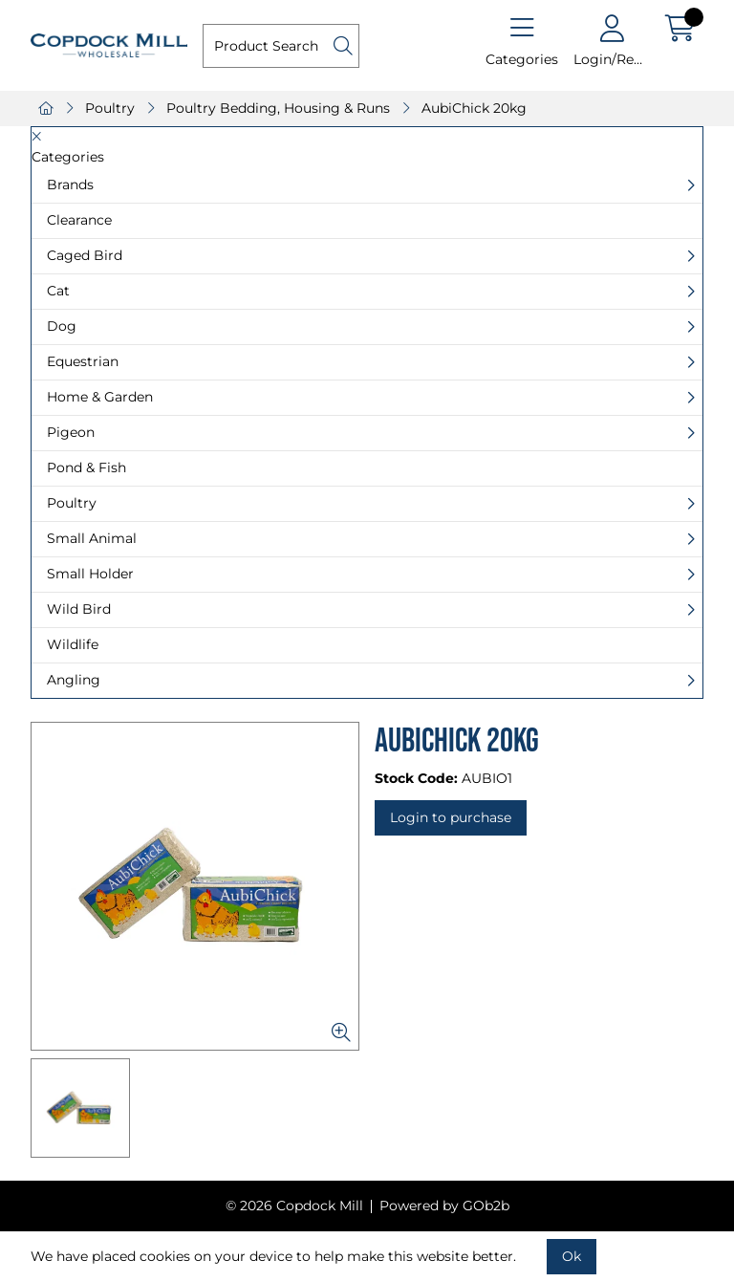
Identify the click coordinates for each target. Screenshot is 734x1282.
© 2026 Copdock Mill (294, 1205)
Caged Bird (84, 255)
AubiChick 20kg (474, 108)
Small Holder (90, 573)
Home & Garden (100, 396)
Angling (73, 679)
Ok (571, 1256)
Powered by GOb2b (444, 1205)
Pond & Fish (86, 467)
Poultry (110, 108)
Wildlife (72, 644)
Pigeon (71, 432)
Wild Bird (79, 609)
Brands (70, 184)
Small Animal (92, 538)
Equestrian (83, 361)
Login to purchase (450, 817)
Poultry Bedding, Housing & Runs (278, 108)
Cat (58, 290)
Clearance (79, 219)
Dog (61, 326)
